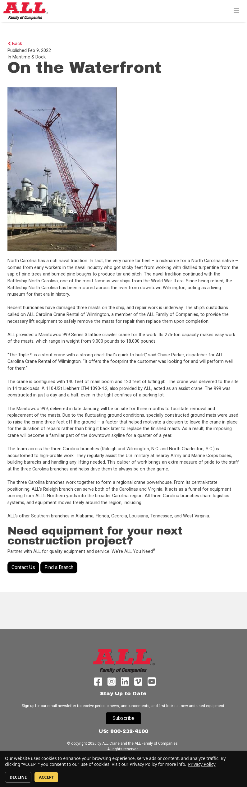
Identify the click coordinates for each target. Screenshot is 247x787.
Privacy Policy (201, 764)
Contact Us (23, 567)
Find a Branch (58, 567)
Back (15, 43)
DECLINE (18, 777)
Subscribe (123, 718)
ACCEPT (46, 777)
